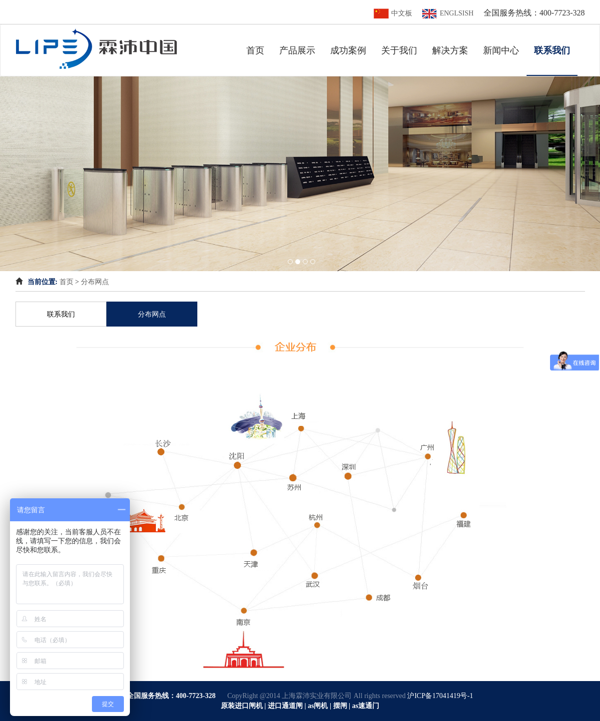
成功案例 (348, 50)
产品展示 (297, 50)
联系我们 (556, 50)
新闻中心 (501, 50)
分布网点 (95, 282)
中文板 (393, 13)
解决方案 (450, 50)
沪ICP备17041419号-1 (440, 696)
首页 (255, 50)
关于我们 (399, 50)
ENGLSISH (448, 13)
